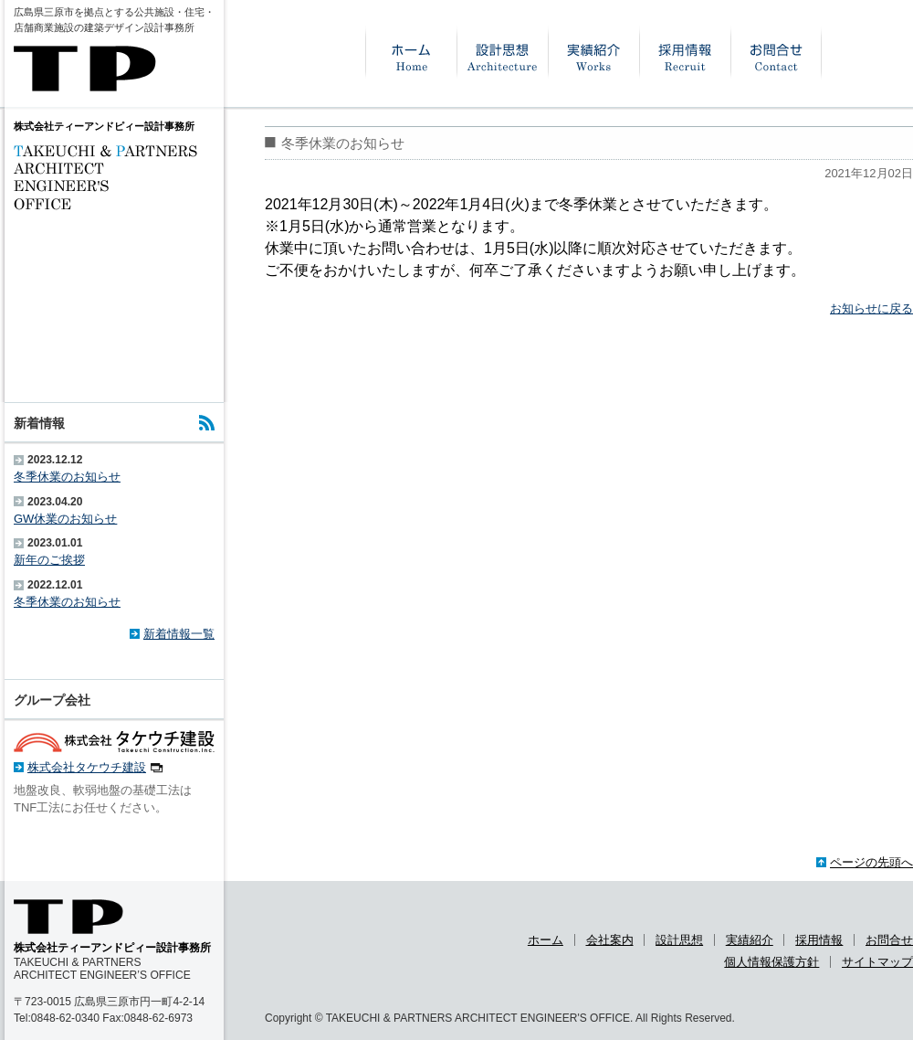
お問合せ (889, 940)
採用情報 (819, 940)
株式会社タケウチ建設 (95, 767)
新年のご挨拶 (49, 560)
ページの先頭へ (871, 862)
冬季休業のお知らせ (67, 476)
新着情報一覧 (179, 634)
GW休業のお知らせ (65, 518)
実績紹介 (749, 940)
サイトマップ (877, 962)
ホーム (545, 940)
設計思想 (679, 940)
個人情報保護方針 (771, 962)
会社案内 (610, 940)
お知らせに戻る (871, 308)
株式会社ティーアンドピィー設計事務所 (104, 126)
